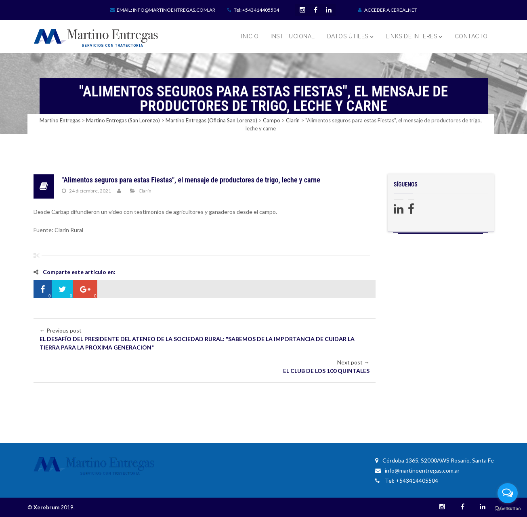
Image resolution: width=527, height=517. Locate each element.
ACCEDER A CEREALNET (387, 10)
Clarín (145, 191)
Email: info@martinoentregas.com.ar (162, 10)
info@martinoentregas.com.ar (417, 470)
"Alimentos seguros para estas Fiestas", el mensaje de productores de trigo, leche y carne (191, 180)
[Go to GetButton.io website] (508, 508)
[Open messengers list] (508, 493)
